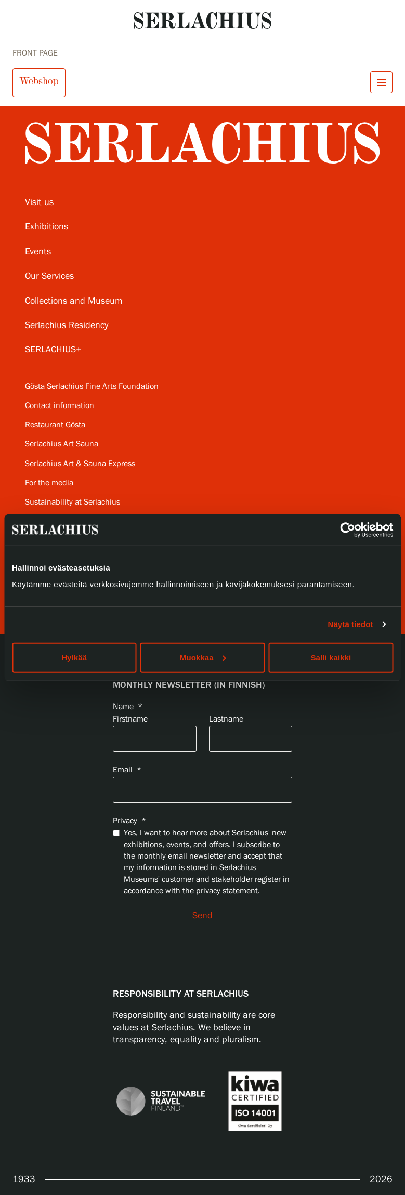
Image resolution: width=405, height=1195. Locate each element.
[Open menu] (381, 82)
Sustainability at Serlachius (72, 502)
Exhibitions (46, 227)
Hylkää (74, 657)
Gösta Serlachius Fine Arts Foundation (92, 386)
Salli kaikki (330, 657)
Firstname (130, 719)
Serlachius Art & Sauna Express (80, 464)
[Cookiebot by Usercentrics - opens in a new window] (347, 530)
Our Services (49, 276)
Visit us (39, 202)
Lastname (226, 719)
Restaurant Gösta (55, 425)
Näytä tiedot (350, 624)
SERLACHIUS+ (53, 350)
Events (38, 251)
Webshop (39, 81)
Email (127, 770)
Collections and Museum (74, 301)
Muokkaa (203, 657)
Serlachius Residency (66, 325)
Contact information (59, 406)
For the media (49, 483)
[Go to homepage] (202, 20)
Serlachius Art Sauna (61, 444)
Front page (35, 53)
